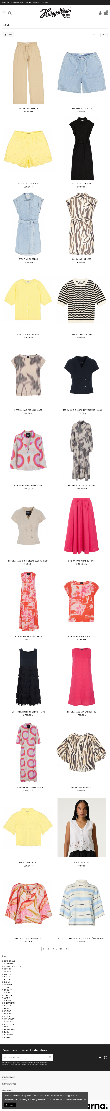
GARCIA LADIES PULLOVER (81, 334)
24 (104, 35)
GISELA (7, 1037)
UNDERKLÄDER (10, 1003)
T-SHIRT (7, 992)
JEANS (7, 998)
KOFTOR (7, 974)
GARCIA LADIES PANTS (28, 108)
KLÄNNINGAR (9, 961)
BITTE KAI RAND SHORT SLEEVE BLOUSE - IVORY (28, 561)
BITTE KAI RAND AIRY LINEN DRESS (81, 712)
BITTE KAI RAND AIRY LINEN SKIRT (81, 561)
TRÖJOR (7, 969)
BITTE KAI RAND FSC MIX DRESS (81, 485)
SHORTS (7, 1000)
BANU (6, 1032)
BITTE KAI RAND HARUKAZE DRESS (28, 787)
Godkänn (10, 1105)
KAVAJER (8, 977)
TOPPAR (7, 971)
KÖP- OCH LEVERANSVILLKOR (12, 2)
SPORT (7, 987)
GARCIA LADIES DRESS (81, 183)
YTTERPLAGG (9, 964)
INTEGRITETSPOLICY (33, 2)
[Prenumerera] (50, 1057)
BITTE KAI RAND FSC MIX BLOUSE (28, 410)
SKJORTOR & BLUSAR (13, 966)
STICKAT (7, 1011)
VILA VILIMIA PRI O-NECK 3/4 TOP (28, 938)
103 (60, 949)
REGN (6, 1008)
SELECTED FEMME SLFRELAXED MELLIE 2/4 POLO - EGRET (81, 938)
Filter (8, 35)
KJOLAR (7, 982)
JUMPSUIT (8, 995)
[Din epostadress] (25, 1057)
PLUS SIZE (8, 1013)
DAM (4, 956)
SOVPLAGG (8, 1021)
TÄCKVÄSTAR (9, 1019)
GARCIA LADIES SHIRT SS (81, 787)
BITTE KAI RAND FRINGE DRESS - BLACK (28, 712)
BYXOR (7, 979)
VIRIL (6, 1027)
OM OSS (45, 2)
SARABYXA (8, 1035)
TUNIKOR (8, 985)
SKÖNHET (8, 1016)
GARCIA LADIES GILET (81, 863)
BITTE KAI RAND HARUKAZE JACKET (28, 485)
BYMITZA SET (9, 1024)
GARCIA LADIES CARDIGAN (28, 334)
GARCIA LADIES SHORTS (82, 108)
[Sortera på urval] (96, 35)
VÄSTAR (7, 1006)
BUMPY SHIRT (10, 1029)
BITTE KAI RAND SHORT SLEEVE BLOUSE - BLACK (81, 410)
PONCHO (8, 990)
